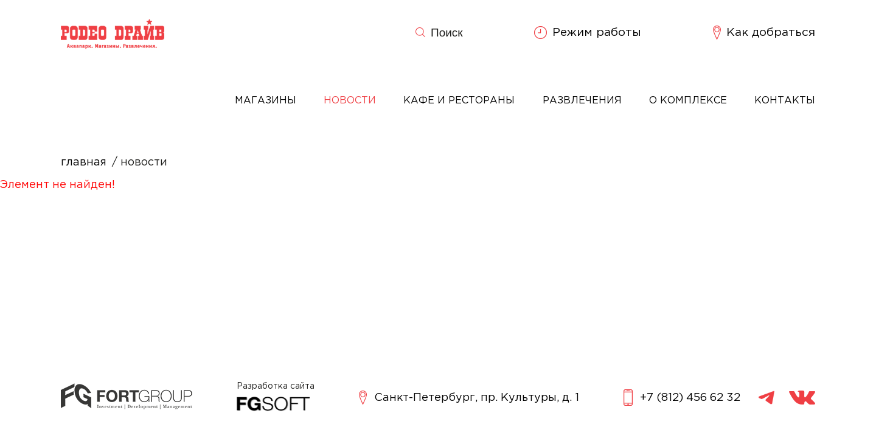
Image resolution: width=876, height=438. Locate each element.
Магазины (265, 100)
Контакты (784, 100)
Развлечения (582, 100)
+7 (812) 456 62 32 (682, 397)
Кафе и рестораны (459, 100)
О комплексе (688, 100)
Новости (350, 100)
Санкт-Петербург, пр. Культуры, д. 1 (469, 398)
